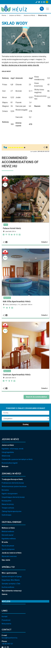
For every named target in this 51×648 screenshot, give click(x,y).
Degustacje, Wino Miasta (11, 580)
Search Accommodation (36, 397)
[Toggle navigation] (47, 8)
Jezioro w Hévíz (8, 445)
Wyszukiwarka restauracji (12, 591)
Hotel (5, 224)
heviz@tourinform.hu (9, 638)
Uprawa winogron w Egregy (12, 576)
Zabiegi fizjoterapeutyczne (11, 511)
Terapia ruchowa (8, 508)
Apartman (7, 298)
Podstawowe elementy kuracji (13, 483)
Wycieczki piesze (8, 546)
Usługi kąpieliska (8, 452)
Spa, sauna (6, 560)
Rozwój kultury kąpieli (9, 463)
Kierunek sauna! (7, 535)
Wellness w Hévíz (8, 528)
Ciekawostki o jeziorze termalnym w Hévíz (17, 459)
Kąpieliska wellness (9, 539)
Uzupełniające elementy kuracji (13, 497)
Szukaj (25, 424)
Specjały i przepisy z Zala (11, 584)
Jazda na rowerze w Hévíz (12, 553)
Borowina (5, 490)
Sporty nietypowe (8, 549)
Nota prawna (6, 624)
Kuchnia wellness (8, 587)
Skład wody (6, 456)
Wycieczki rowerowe (9, 556)
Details (44, 242)
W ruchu (5, 542)
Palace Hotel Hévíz (12, 228)
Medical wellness (8, 531)
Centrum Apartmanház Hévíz (17, 374)
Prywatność (6, 620)
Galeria (4, 594)
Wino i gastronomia (9, 573)
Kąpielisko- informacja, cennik (12, 449)
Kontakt (4, 616)
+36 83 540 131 (7, 644)
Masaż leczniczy (8, 504)
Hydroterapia (6, 515)
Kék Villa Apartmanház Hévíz (17, 301)
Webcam (5, 466)
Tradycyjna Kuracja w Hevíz (12, 479)
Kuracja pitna (6, 501)
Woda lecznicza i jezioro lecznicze (14, 486)
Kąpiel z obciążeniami (9, 493)
